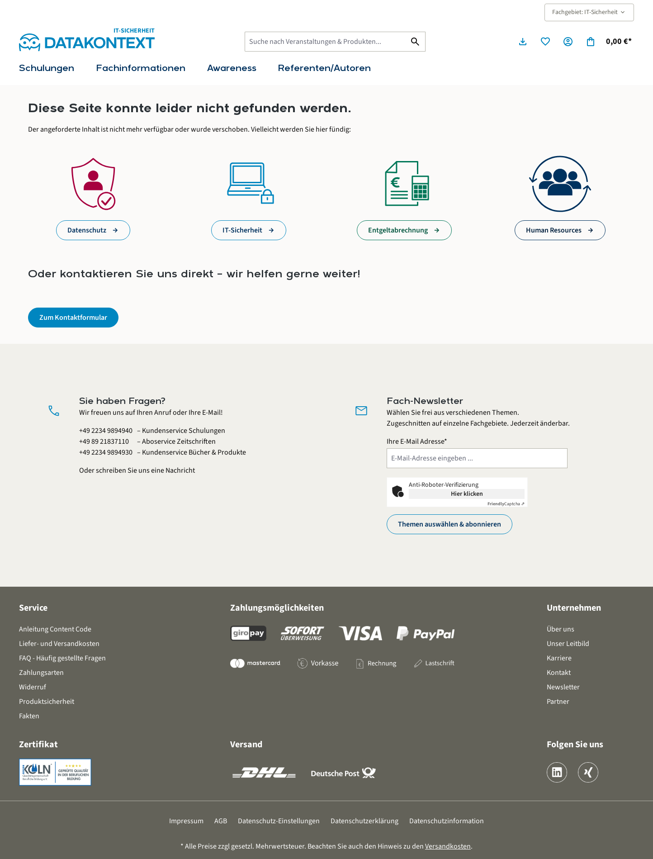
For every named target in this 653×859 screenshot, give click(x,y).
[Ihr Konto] (568, 41)
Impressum (186, 821)
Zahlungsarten (41, 673)
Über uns (560, 629)
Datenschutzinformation (446, 821)
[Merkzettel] (545, 41)
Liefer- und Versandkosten (59, 644)
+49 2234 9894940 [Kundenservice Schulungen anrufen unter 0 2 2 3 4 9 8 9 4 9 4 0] (105, 431)
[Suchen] (415, 42)
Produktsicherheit (46, 702)
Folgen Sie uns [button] (575, 744)
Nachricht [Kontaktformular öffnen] (180, 470)
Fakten (29, 716)
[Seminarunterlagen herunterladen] (522, 41)
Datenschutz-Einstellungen (279, 821)
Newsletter (563, 687)
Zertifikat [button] (38, 744)
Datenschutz (86, 230)
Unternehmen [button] (574, 608)
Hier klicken (467, 493)
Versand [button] (246, 744)
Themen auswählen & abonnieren (449, 524)
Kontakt (559, 673)
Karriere (559, 658)
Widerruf (32, 687)
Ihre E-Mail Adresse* (417, 441)
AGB (220, 821)
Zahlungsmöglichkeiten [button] (277, 608)
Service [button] (33, 608)
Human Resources (554, 230)
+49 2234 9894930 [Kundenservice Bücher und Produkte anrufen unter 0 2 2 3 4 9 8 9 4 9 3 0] (105, 452)
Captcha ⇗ (506, 504)
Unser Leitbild (568, 644)
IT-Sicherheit (242, 230)
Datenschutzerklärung (364, 821)
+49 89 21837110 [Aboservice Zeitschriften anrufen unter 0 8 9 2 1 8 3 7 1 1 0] (104, 441)
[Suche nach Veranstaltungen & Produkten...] (325, 42)
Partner (558, 702)
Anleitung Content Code (55, 629)
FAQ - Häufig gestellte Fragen (62, 658)
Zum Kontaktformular (73, 318)
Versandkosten (448, 846)
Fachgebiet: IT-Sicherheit (589, 12)
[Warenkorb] (608, 42)
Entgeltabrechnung (398, 230)
